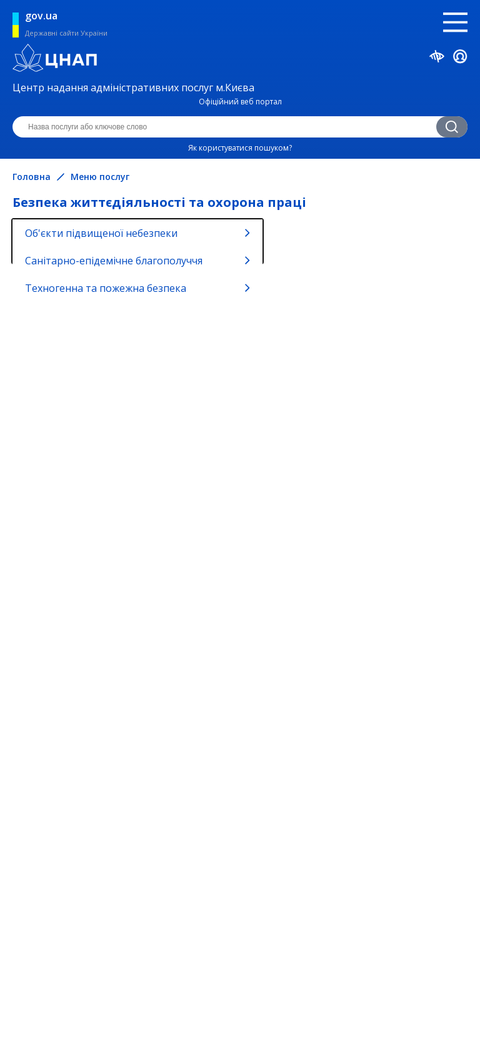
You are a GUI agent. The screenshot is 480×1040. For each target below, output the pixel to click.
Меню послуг (100, 176)
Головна (31, 176)
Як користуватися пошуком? (240, 147)
